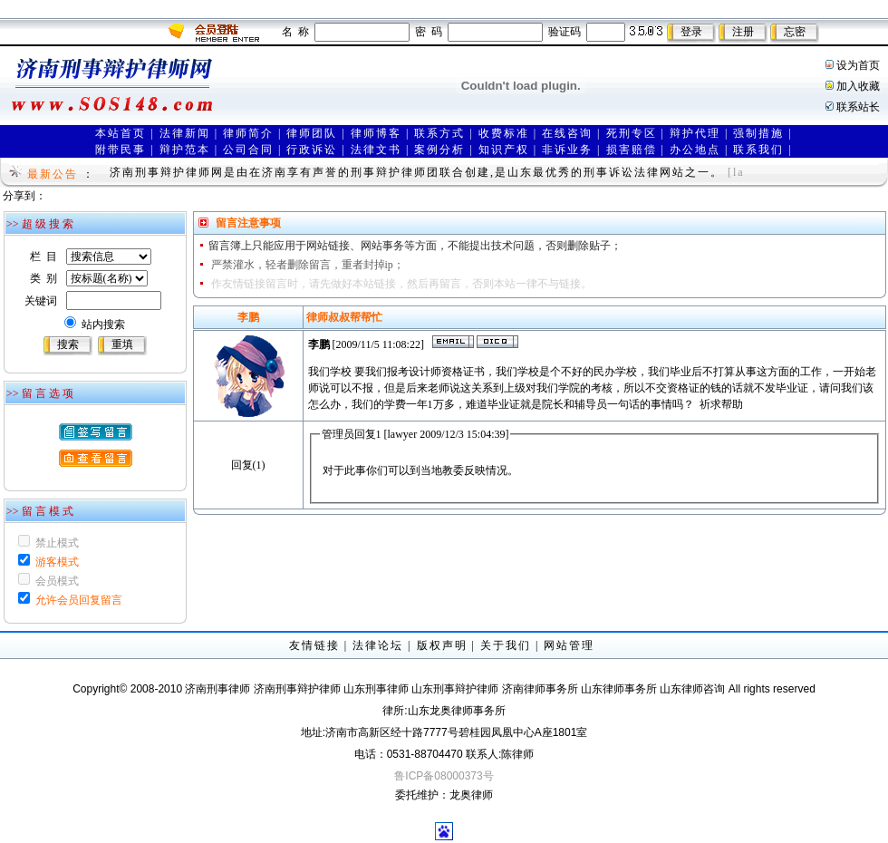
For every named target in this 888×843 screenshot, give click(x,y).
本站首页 (120, 133)
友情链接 (314, 645)
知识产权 (503, 149)
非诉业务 (567, 149)
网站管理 (569, 645)
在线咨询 (567, 133)
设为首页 (858, 65)
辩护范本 (184, 149)
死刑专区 (631, 133)
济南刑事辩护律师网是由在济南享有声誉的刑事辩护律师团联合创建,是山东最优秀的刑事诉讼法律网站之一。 (416, 172)
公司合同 (248, 149)
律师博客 (376, 133)
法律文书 (376, 149)
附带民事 (120, 149)
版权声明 (442, 645)
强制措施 (758, 133)
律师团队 (311, 133)
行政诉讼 (311, 149)
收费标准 (503, 133)
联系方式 (439, 133)
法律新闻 (184, 133)
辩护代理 (695, 133)
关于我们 (505, 645)
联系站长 (858, 107)
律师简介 (248, 133)
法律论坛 (377, 645)
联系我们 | (762, 149)
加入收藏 (858, 86)
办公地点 (695, 149)
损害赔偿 (631, 149)
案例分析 (439, 149)
